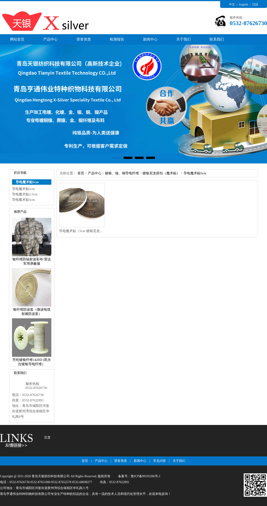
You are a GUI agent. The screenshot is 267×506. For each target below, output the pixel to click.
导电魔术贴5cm (195, 173)
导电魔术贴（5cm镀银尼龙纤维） (84, 231)
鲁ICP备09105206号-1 (145, 476)
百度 (47, 437)
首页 (80, 173)
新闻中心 (150, 39)
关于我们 (183, 39)
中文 (232, 4)
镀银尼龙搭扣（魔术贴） (161, 173)
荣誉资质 (83, 39)
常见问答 (159, 461)
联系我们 (217, 39)
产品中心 (50, 39)
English (243, 4)
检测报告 (117, 39)
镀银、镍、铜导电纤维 (122, 173)
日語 (255, 4)
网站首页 (17, 39)
